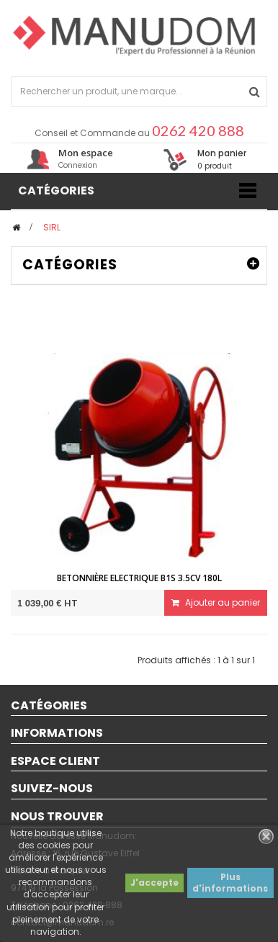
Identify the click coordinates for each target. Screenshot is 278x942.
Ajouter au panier (215, 602)
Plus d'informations (230, 882)
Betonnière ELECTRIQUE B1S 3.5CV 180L (139, 578)
